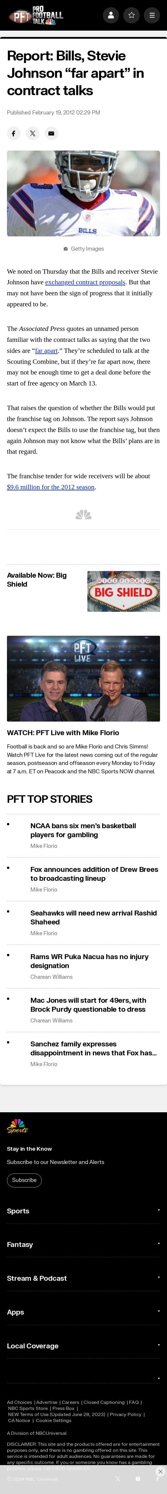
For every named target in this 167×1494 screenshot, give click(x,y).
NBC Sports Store (28, 1408)
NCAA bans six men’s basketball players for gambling (83, 830)
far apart (46, 350)
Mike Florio (43, 846)
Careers (70, 1402)
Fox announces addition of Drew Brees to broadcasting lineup (94, 874)
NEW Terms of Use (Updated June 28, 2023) (56, 1414)
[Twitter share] (32, 133)
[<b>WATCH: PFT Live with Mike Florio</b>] (83, 679)
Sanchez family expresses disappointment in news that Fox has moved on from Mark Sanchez (91, 1049)
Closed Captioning (104, 1402)
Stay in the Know (29, 1148)
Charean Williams (51, 977)
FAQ (133, 1402)
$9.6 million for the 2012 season (51, 487)
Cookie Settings (53, 1420)
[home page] (36, 15)
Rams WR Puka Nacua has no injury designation (89, 961)
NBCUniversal (51, 1433)
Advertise (46, 1402)
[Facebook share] (14, 133)
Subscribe (24, 1180)
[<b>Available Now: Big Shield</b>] (123, 591)
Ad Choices (19, 1402)
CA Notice (19, 1420)
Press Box (63, 1408)
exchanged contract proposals (85, 282)
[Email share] (51, 133)
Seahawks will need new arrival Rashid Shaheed (93, 918)
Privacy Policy (125, 1414)
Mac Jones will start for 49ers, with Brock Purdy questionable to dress (88, 1005)
